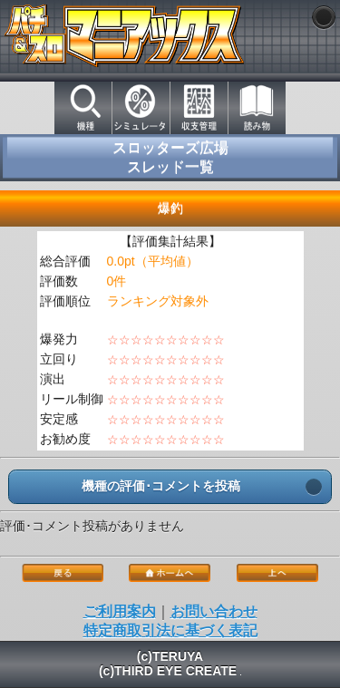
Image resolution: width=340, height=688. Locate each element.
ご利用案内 (119, 611)
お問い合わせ (213, 611)
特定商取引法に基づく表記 (170, 630)
